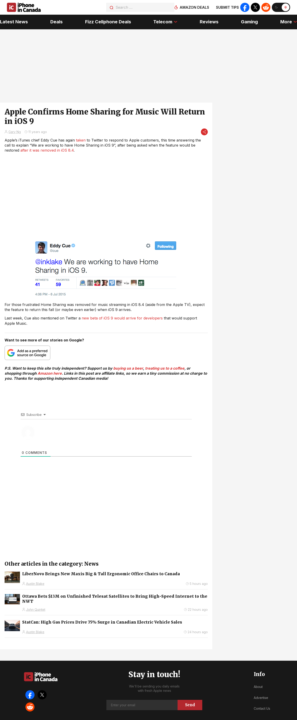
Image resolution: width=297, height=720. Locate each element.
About (258, 687)
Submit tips (227, 7)
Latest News (14, 22)
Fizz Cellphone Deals (108, 22)
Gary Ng (14, 132)
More (286, 22)
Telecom (162, 22)
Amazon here (50, 373)
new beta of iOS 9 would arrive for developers (122, 318)
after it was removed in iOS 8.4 (47, 150)
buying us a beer (128, 368)
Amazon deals (194, 7)
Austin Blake (35, 584)
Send (190, 704)
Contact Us (262, 708)
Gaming (249, 22)
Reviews (209, 22)
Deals (56, 22)
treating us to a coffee (164, 368)
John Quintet (35, 609)
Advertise (261, 698)
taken (81, 140)
